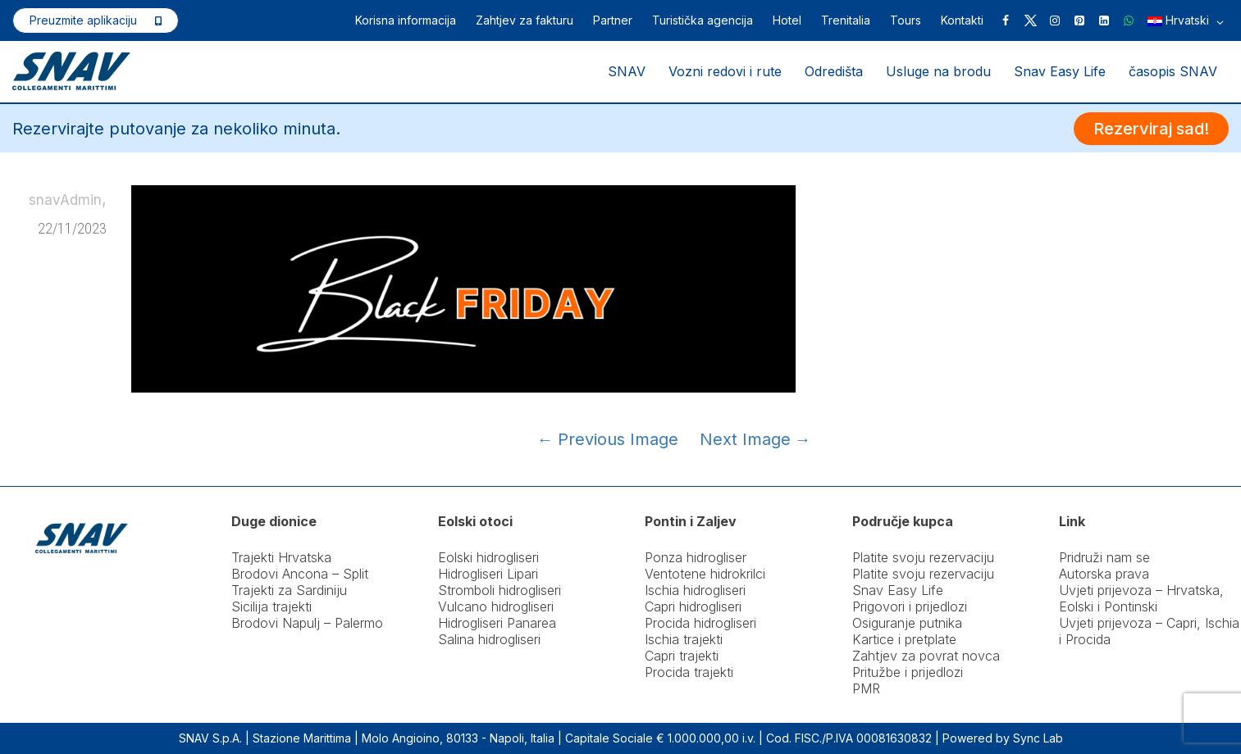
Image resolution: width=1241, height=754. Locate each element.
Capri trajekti (682, 655)
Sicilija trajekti (271, 606)
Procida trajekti (689, 672)
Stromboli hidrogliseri (499, 590)
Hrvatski (1185, 21)
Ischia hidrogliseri (695, 590)
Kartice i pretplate (904, 639)
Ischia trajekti (684, 639)
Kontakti (962, 20)
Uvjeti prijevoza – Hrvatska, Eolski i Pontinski (1141, 598)
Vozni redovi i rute (725, 71)
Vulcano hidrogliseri (496, 606)
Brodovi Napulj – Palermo (307, 623)
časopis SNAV (1173, 71)
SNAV (627, 71)
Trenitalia (845, 20)
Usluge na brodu (938, 71)
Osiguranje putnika (907, 623)
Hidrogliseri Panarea (497, 623)
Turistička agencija (702, 20)
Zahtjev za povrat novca (926, 655)
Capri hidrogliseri (693, 606)
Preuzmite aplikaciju (83, 20)
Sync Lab (1038, 738)
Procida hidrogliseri (700, 623)
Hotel (787, 20)
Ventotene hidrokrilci (705, 574)
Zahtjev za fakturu (524, 20)
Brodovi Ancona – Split (299, 574)
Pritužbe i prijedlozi (907, 672)
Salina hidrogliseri (489, 639)
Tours (905, 20)
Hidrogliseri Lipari (488, 574)
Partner (612, 20)
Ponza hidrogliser (695, 557)
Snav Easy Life (1060, 71)
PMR (866, 688)
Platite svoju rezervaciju (923, 557)
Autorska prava (1104, 574)
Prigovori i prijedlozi (909, 606)
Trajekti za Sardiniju (289, 590)
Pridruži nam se (1104, 557)
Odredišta (834, 71)
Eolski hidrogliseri (488, 557)
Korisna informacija (405, 20)
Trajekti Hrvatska (281, 557)
